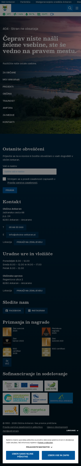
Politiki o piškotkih (45, 443)
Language (72, 430)
